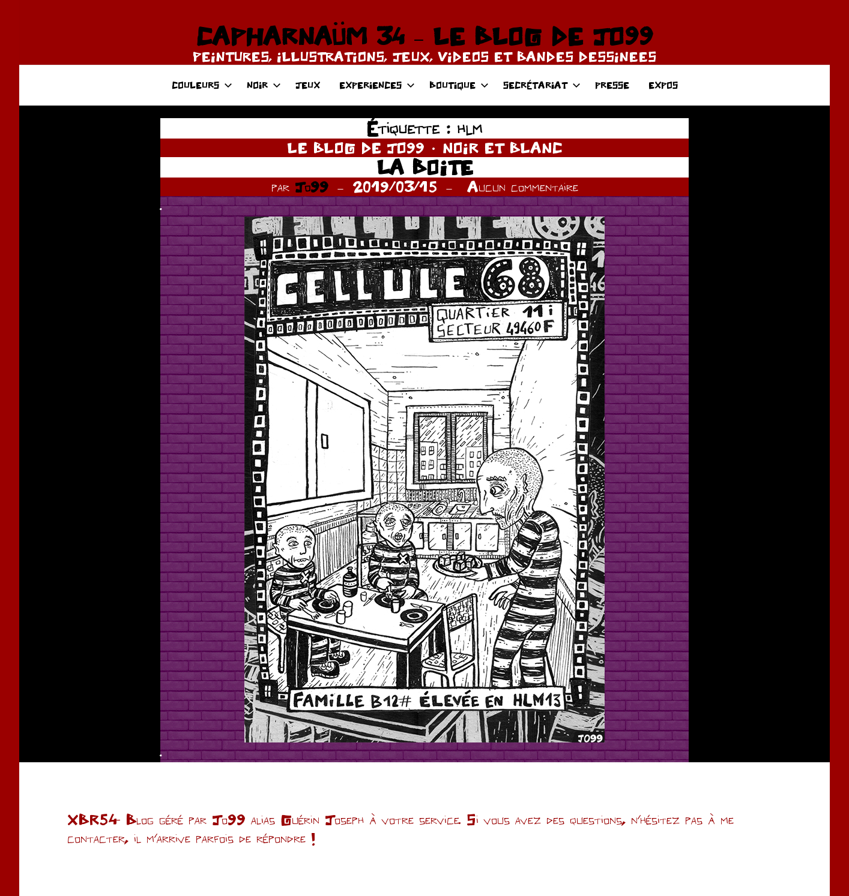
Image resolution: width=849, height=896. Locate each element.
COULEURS (202, 85)
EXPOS (663, 85)
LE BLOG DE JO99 (355, 147)
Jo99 (311, 186)
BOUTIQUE (459, 85)
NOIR (264, 85)
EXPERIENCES (377, 85)
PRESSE (612, 85)
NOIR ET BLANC (503, 147)
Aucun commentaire (522, 186)
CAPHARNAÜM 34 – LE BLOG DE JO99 (424, 36)
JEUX (307, 85)
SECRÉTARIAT (542, 85)
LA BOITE (424, 167)
